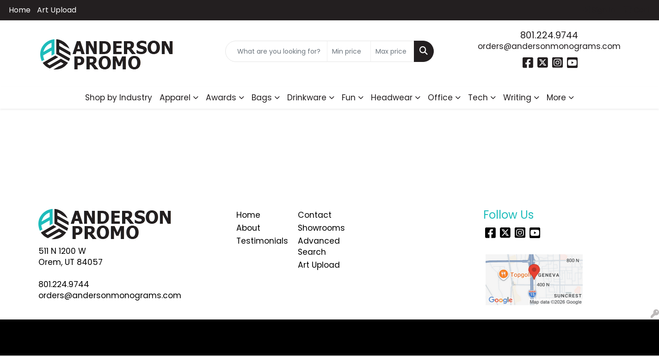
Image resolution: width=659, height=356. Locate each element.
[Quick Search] (276, 51)
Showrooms (321, 227)
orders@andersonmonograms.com (549, 46)
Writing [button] (517, 97)
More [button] (556, 97)
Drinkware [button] (306, 97)
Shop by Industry (118, 97)
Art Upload (56, 10)
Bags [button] (262, 97)
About (248, 227)
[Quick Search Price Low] (349, 51)
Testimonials (261, 240)
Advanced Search (319, 246)
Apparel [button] (175, 97)
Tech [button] (478, 97)
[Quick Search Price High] (392, 51)
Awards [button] (221, 97)
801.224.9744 (549, 35)
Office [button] (440, 97)
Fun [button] (349, 97)
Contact (315, 215)
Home (20, 10)
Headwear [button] (392, 97)
